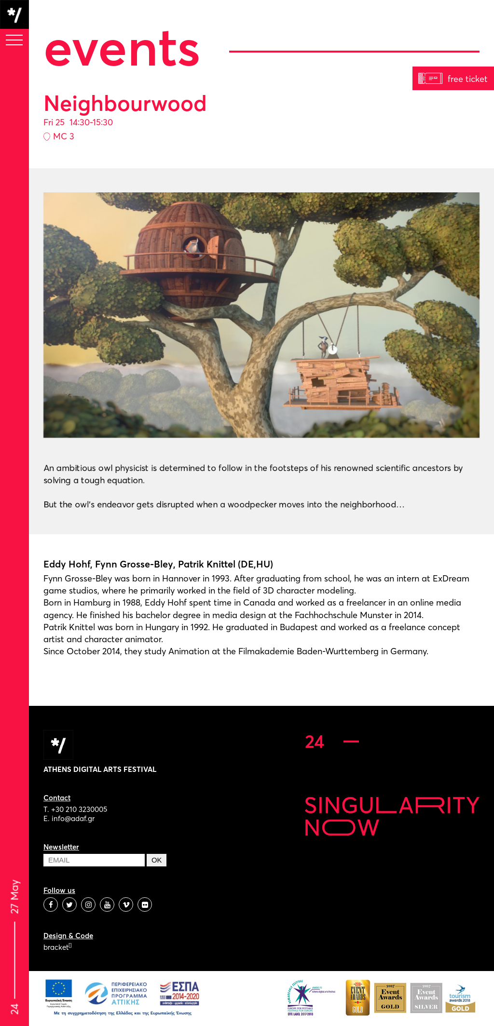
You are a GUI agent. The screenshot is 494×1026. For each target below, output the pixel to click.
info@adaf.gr (73, 818)
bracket (57, 947)
